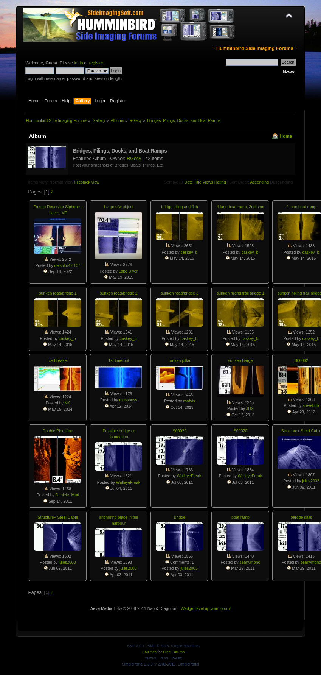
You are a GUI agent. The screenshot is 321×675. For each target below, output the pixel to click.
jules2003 (310, 481)
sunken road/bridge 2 (119, 293)
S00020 (241, 431)
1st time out (119, 360)
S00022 (180, 431)
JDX (250, 408)
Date (189, 182)
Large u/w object (118, 206)
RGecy (134, 158)
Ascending (259, 182)
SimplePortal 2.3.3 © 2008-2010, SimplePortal (160, 664)
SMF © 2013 (158, 646)
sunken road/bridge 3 (179, 293)
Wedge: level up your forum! (206, 608)
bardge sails (301, 517)
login (78, 63)
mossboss (128, 400)
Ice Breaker (58, 360)
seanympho (250, 562)
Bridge (180, 517)
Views (208, 182)
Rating (220, 182)
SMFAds (149, 652)
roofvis (189, 401)
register (96, 63)
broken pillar (180, 360)
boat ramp (240, 517)
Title (198, 182)
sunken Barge (240, 360)
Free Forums (174, 652)
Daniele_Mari (67, 495)
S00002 (302, 360)
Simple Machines (185, 646)
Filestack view (86, 182)
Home (285, 136)
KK (67, 403)
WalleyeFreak (128, 482)
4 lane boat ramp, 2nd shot (240, 206)
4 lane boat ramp (301, 206)
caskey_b (189, 252)
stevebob (310, 405)
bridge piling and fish (179, 206)
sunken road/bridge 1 (58, 293)
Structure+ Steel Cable (58, 517)
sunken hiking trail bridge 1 (240, 293)
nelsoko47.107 (67, 265)
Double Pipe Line (58, 431)
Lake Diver (128, 271)
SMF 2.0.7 (135, 646)
